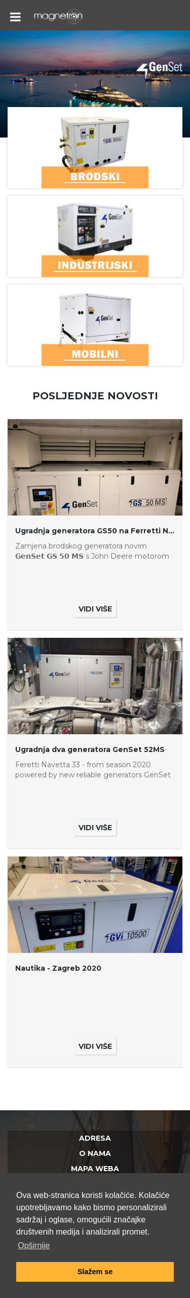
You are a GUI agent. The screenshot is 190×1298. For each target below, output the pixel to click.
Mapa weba (95, 1168)
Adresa (95, 1138)
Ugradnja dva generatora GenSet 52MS (90, 749)
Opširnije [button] (34, 1245)
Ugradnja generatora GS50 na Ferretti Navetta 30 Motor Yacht (95, 530)
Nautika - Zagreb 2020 (58, 968)
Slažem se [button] (95, 1272)
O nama (95, 1153)
